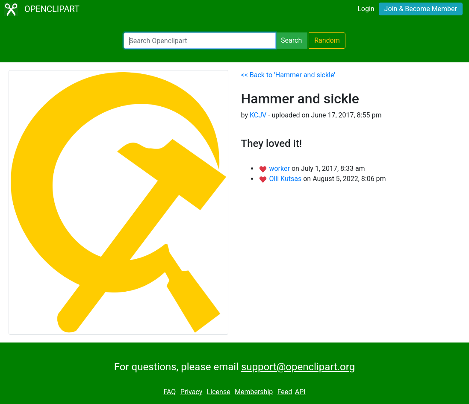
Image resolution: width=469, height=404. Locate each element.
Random (327, 40)
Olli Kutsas (286, 179)
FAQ (169, 392)
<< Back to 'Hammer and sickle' (288, 75)
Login (365, 9)
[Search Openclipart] (200, 40)
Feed (284, 392)
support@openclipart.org (298, 367)
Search (291, 40)
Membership (254, 392)
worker (280, 168)
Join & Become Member (420, 9)
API (300, 392)
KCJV (258, 115)
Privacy (191, 392)
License (218, 392)
